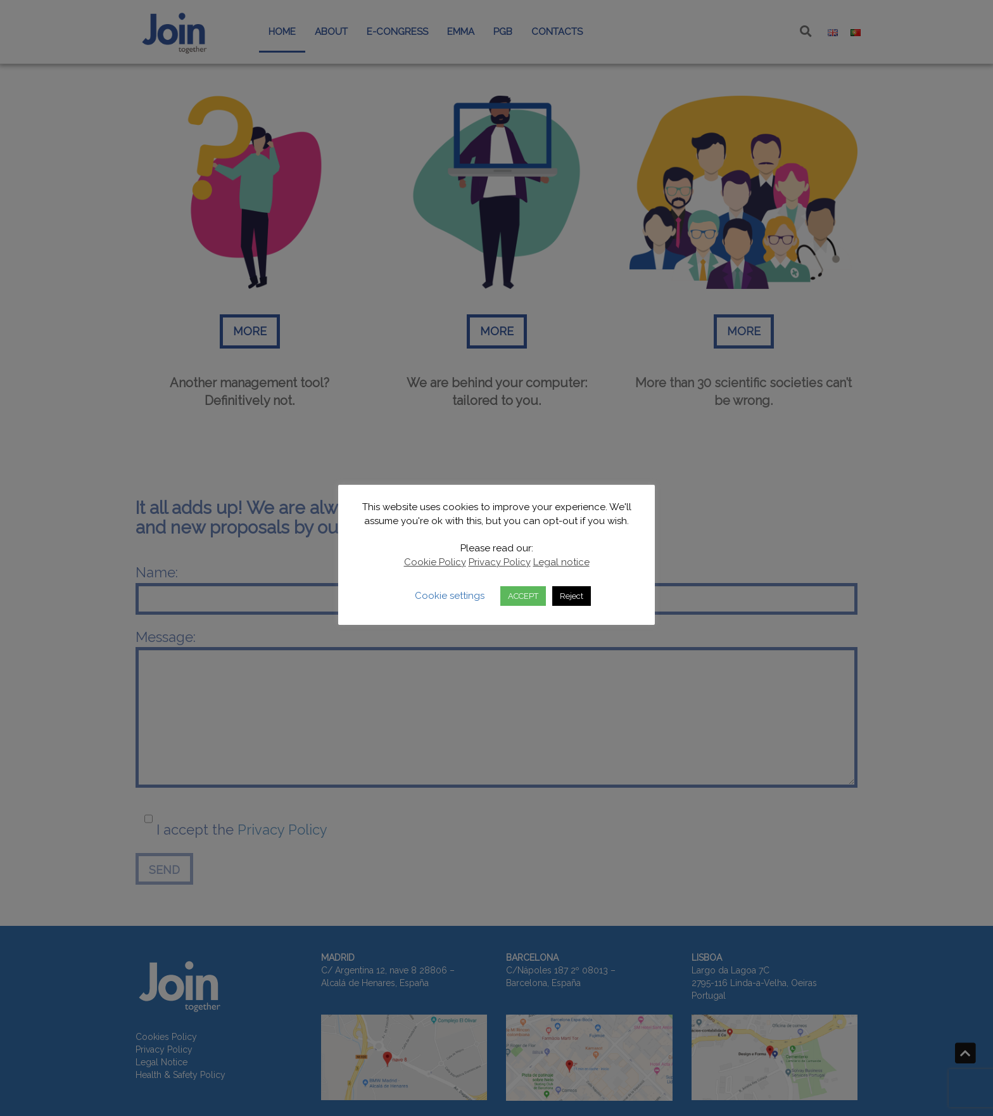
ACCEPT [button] (523, 596)
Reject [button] (571, 596)
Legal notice (561, 562)
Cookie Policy (435, 562)
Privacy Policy (500, 562)
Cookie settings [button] (449, 595)
